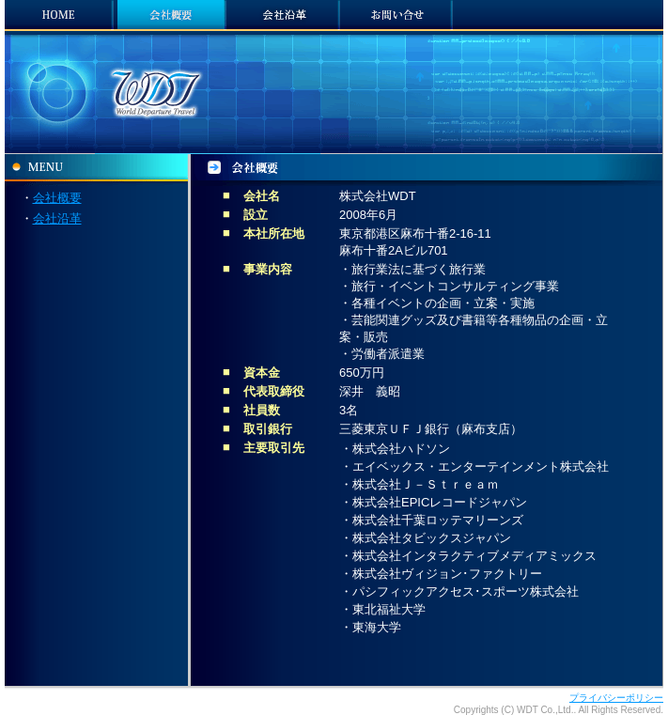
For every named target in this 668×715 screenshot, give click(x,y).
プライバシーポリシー (616, 697)
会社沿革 (57, 218)
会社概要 (57, 198)
